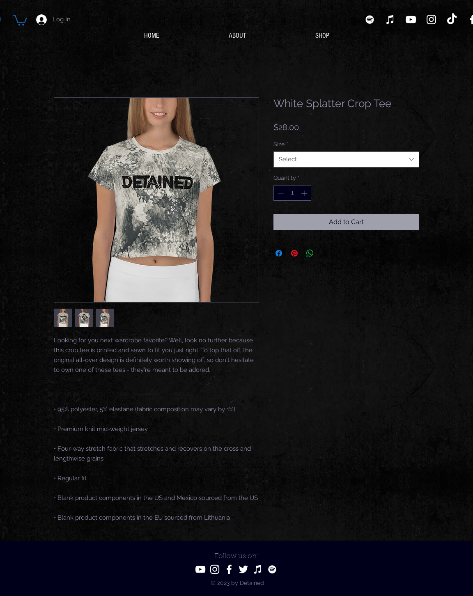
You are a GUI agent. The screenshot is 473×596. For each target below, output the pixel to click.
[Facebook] (229, 569)
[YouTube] (410, 19)
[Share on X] (326, 253)
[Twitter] (243, 569)
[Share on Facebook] (279, 253)
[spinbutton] (292, 193)
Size (280, 144)
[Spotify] (369, 19)
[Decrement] (280, 193)
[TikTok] (451, 19)
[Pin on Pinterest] (294, 253)
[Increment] (305, 193)
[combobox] (346, 159)
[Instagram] (431, 19)
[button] (20, 19)
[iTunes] (390, 19)
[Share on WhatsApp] (310, 253)
